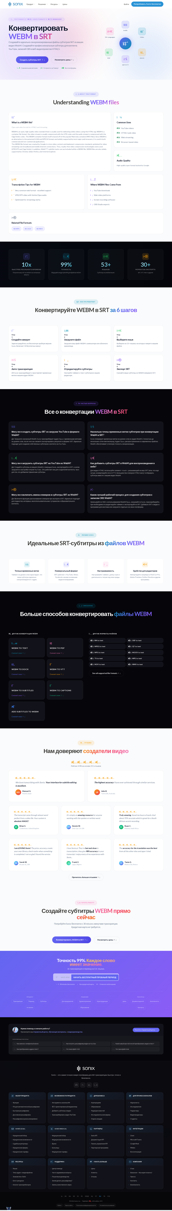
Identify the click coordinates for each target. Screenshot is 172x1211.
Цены (64, 4)
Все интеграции (135, 1153)
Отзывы (94, 1177)
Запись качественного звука (61, 1185)
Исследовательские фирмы (100, 1116)
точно (117, 1076)
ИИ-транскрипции (99, 1076)
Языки (15, 1169)
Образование (96, 1107)
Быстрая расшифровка (21, 1112)
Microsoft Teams (136, 1140)
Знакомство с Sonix (19, 1177)
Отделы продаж (96, 1120)
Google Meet (134, 1144)
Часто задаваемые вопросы (61, 1173)
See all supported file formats (106, 673)
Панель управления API (99, 1144)
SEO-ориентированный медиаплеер (64, 1107)
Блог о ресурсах (18, 1181)
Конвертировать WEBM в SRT (71, 940)
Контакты (133, 1181)
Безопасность (135, 1185)
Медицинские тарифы (59, 1153)
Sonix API (94, 1136)
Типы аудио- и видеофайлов (22, 1173)
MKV (40, 229)
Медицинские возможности (61, 1140)
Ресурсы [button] (54, 4)
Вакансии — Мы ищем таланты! (141, 1173)
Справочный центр (40, 1033)
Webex (132, 1148)
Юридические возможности (22, 1140)
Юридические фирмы (20, 1148)
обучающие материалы (57, 1033)
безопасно (85, 1079)
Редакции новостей (98, 1112)
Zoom (132, 1136)
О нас (132, 1169)
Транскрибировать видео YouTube (64, 1116)
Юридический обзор (20, 1136)
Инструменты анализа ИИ (61, 1103)
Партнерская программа (99, 1148)
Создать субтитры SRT (32, 60)
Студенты (133, 1120)
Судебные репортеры (20, 1144)
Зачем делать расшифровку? (62, 1181)
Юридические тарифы (20, 1153)
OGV (28, 229)
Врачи (54, 1144)
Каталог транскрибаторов (22, 1185)
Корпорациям (96, 1103)
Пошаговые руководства (60, 1177)
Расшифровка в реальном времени (25, 1120)
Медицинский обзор (59, 1136)
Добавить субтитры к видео (61, 1112)
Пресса (132, 1177)
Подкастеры (134, 1112)
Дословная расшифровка (22, 1116)
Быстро (111, 1076)
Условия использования (107, 1206)
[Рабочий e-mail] (65, 978)
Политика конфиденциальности (86, 1206)
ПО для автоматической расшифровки (26, 1107)
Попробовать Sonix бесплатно (147, 4)
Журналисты (134, 1103)
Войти (126, 4)
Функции (16, 1103)
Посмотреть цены (64, 60)
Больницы (55, 1148)
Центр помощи (57, 1169)
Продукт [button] (29, 4)
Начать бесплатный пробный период (94, 978)
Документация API (97, 1140)
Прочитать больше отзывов (86, 878)
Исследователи (135, 1107)
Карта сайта (69, 1206)
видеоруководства (75, 1033)
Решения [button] (42, 4)
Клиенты (94, 1173)
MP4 (16, 229)
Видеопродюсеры (136, 1116)
